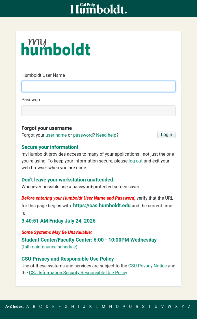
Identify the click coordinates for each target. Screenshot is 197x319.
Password (31, 99)
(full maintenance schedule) (49, 247)
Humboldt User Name (43, 75)
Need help (106, 135)
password (83, 135)
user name (56, 135)
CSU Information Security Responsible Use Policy (78, 272)
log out (135, 161)
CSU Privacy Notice (147, 266)
